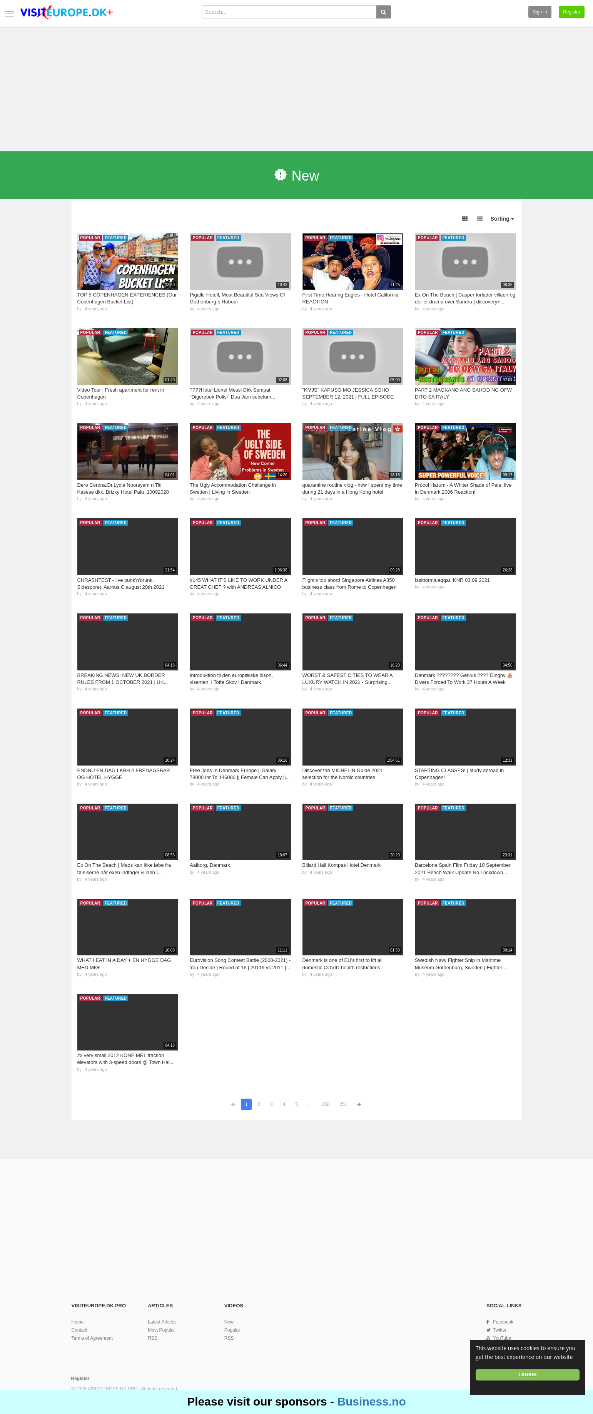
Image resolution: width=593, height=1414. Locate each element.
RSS (152, 1338)
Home (78, 1322)
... (310, 1104)
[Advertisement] (297, 85)
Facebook (503, 1322)
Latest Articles (162, 1322)
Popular (232, 1330)
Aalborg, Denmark (210, 865)
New (229, 1322)
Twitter (499, 1330)
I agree (527, 1374)
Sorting (502, 219)
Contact (79, 1330)
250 (325, 1104)
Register (571, 12)
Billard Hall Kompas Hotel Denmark (341, 865)
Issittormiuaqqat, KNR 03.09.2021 (452, 580)
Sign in (540, 12)
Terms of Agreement (92, 1338)
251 (343, 1104)
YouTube (502, 1338)
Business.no (371, 1401)
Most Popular (161, 1330)
